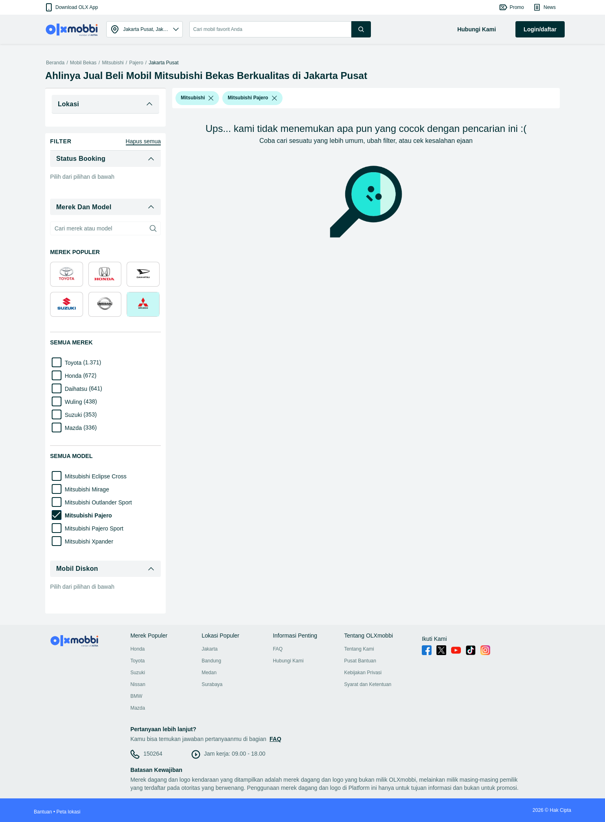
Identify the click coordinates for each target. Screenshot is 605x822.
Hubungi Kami (288, 661)
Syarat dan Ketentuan (367, 684)
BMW (136, 696)
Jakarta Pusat (163, 63)
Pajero (136, 63)
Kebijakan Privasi (362, 672)
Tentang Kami (359, 649)
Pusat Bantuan (360, 661)
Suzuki (137, 672)
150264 (152, 753)
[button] (71, 7)
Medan (209, 672)
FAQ (278, 649)
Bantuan (43, 812)
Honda (137, 649)
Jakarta (209, 649)
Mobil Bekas (83, 63)
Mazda (137, 708)
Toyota (137, 661)
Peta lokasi (69, 812)
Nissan (137, 684)
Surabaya (212, 684)
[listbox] (211, 98)
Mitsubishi (112, 63)
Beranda (55, 63)
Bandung (211, 661)
